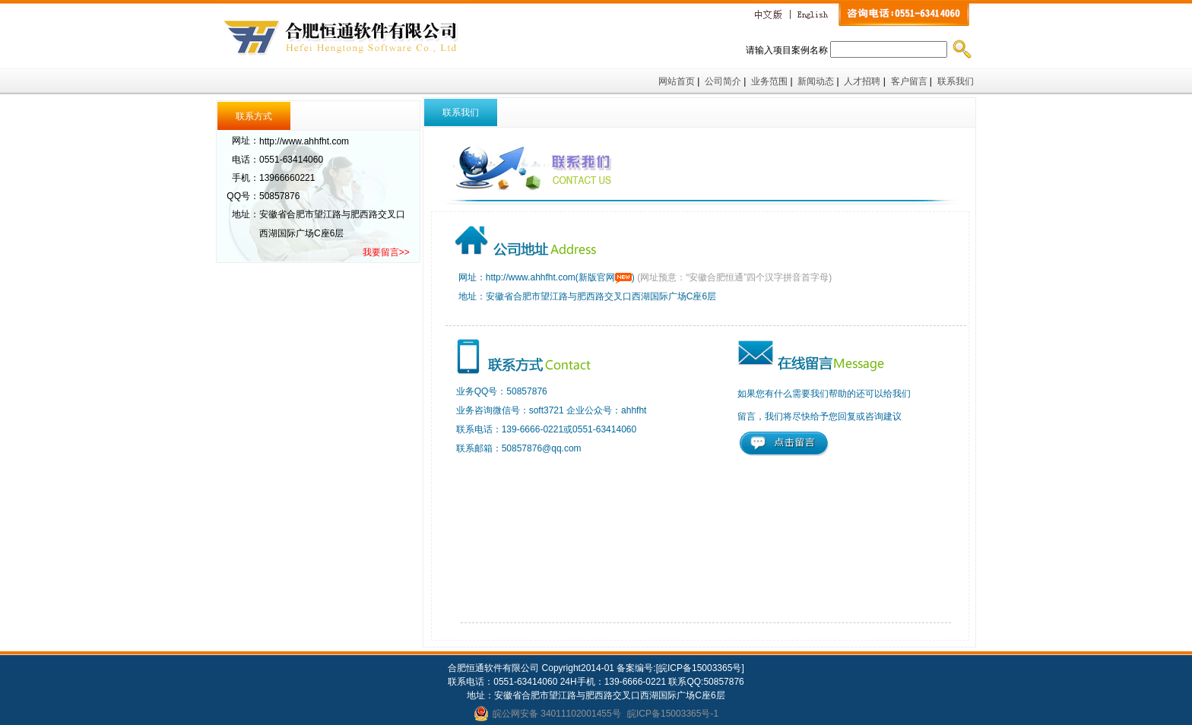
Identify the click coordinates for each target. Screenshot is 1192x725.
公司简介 (723, 81)
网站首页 (676, 81)
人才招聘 (862, 81)
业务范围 (769, 81)
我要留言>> (386, 252)
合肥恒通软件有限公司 (344, 34)
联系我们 (956, 81)
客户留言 (909, 81)
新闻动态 (815, 81)
